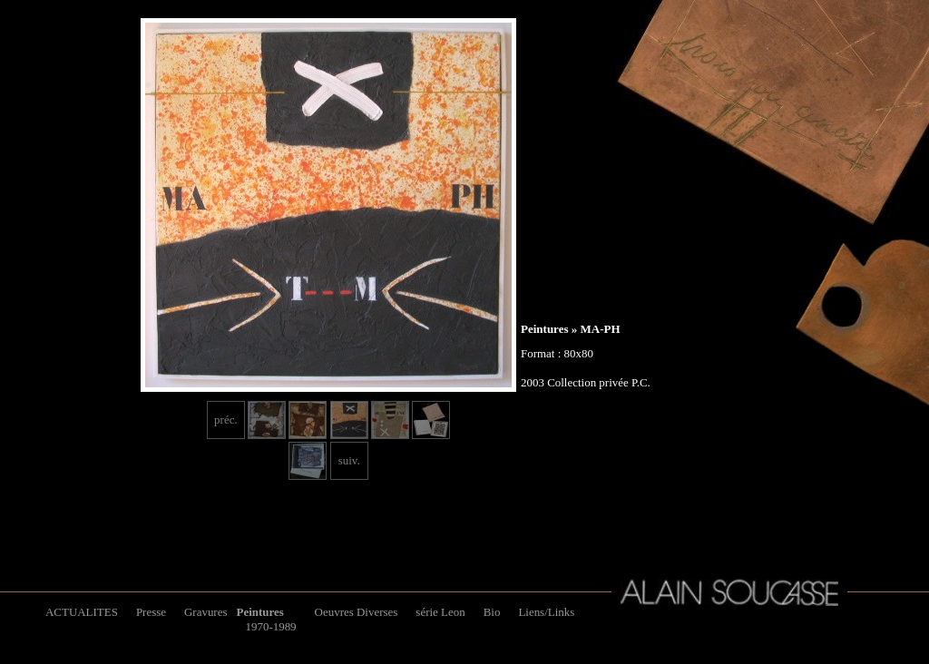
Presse (151, 612)
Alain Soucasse (729, 592)
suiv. (349, 460)
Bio (492, 612)
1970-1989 (270, 626)
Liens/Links (546, 612)
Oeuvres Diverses (356, 612)
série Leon (440, 612)
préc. (226, 419)
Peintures (544, 329)
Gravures (205, 612)
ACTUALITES (81, 612)
